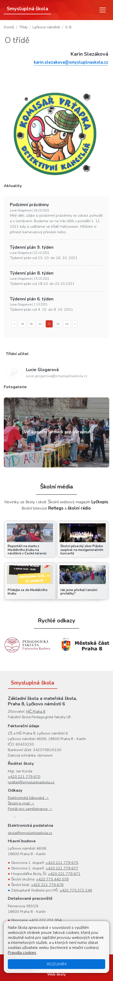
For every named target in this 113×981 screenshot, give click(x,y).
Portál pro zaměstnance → (30, 808)
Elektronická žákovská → (28, 797)
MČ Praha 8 (35, 711)
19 (22, 324)
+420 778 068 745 (43, 942)
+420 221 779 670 (24, 776)
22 (49, 324)
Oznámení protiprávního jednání (47, 966)
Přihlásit (86, 966)
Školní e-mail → (21, 803)
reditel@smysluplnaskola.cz (31, 782)
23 (58, 324)
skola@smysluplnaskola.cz (30, 832)
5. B (68, 27)
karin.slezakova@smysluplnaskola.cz (71, 62)
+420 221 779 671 (64, 873)
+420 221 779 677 (62, 868)
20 (31, 324)
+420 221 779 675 (62, 862)
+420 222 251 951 (50, 931)
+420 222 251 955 (44, 936)
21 (40, 324)
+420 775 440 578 (52, 879)
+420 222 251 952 (62, 925)
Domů (9, 27)
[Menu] (102, 10)
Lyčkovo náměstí (46, 27)
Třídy (23, 27)
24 (66, 324)
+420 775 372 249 (76, 890)
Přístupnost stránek (69, 961)
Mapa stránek (36, 961)
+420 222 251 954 (45, 920)
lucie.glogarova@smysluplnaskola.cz (56, 375)
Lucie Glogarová (42, 370)
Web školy (56, 974)
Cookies (97, 961)
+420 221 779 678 (47, 884)
